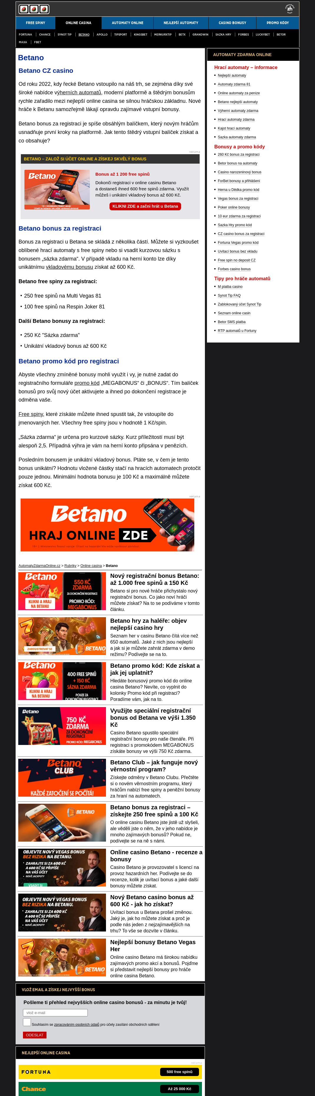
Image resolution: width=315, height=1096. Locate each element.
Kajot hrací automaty (234, 436)
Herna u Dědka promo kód (238, 497)
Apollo (102, 34)
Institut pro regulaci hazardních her (111, 1068)
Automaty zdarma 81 (234, 392)
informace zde (119, 1055)
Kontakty (22, 1087)
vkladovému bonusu (69, 267)
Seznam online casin (234, 620)
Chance (45, 34)
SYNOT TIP (65, 34)
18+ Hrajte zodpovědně (151, 1087)
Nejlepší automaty (232, 383)
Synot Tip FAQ (229, 603)
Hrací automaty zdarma (236, 427)
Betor (281, 34)
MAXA (23, 42)
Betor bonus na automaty (237, 471)
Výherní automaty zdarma (238, 418)
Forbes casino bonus (234, 576)
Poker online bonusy (234, 515)
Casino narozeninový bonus (239, 479)
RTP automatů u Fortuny (237, 638)
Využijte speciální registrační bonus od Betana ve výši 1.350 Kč (153, 717)
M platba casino (230, 594)
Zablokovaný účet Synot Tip (239, 612)
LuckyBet (263, 34)
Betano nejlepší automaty (238, 409)
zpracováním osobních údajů (76, 1025)
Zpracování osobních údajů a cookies (98, 1087)
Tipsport (120, 34)
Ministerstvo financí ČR (64, 1068)
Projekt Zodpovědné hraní (228, 1068)
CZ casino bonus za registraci (241, 541)
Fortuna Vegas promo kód (238, 550)
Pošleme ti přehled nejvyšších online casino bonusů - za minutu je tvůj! (105, 1002)
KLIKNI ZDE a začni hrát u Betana (145, 206)
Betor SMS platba (232, 629)
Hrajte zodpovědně (32, 1049)
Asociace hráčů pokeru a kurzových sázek (173, 1068)
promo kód (87, 383)
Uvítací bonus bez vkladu (237, 559)
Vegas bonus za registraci (238, 506)
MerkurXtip (163, 34)
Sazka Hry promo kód (235, 532)
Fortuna (25, 34)
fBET (37, 42)
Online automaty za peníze (239, 400)
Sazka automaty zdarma (237, 444)
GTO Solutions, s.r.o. (196, 1087)
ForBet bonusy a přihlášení (239, 488)
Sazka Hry (223, 34)
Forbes (243, 34)
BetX (182, 34)
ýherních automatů (79, 92)
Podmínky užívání (49, 1087)
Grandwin (200, 34)
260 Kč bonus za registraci (238, 462)
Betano (84, 34)
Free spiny (31, 414)
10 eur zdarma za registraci (239, 523)
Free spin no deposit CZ (237, 567)
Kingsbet (140, 34)
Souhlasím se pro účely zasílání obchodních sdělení (96, 1025)
